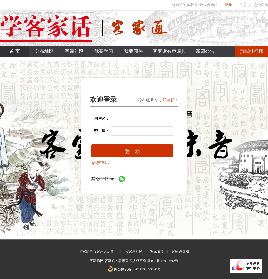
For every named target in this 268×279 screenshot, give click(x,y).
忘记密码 (261, 5)
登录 (228, 5)
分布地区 (44, 51)
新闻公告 (205, 51)
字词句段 (74, 51)
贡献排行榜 (251, 51)
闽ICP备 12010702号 (162, 261)
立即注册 (166, 100)
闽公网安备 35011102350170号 (137, 269)
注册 (243, 5)
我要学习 (103, 51)
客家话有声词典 (169, 51)
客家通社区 (134, 251)
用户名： (99, 118)
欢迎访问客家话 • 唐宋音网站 (194, 5)
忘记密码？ (100, 163)
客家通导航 (180, 251)
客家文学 (157, 251)
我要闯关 (133, 51)
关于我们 (223, 62)
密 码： (99, 131)
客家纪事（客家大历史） (98, 251)
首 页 (14, 51)
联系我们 (253, 62)
